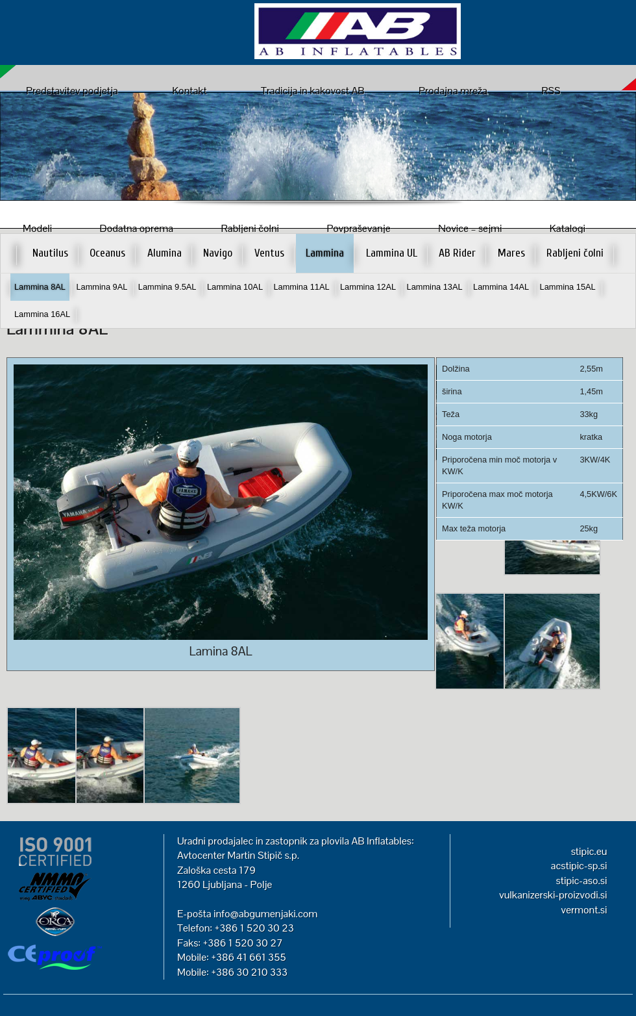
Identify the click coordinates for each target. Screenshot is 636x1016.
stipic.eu (589, 851)
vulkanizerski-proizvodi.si (553, 895)
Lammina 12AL (368, 287)
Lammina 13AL (435, 287)
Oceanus (107, 253)
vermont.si (584, 910)
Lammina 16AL (42, 314)
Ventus (269, 253)
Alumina (164, 253)
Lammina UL (391, 253)
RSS (550, 90)
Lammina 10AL (235, 287)
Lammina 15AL (568, 287)
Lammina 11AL (301, 287)
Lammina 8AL (40, 287)
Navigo (217, 253)
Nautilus (50, 253)
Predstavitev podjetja (72, 90)
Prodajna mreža (453, 90)
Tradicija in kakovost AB (313, 90)
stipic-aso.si (581, 880)
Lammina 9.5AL (167, 287)
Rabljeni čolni (575, 253)
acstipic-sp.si (579, 865)
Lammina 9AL (101, 287)
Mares (511, 253)
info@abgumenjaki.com (265, 914)
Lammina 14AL (501, 287)
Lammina (325, 253)
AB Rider (457, 253)
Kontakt (189, 90)
